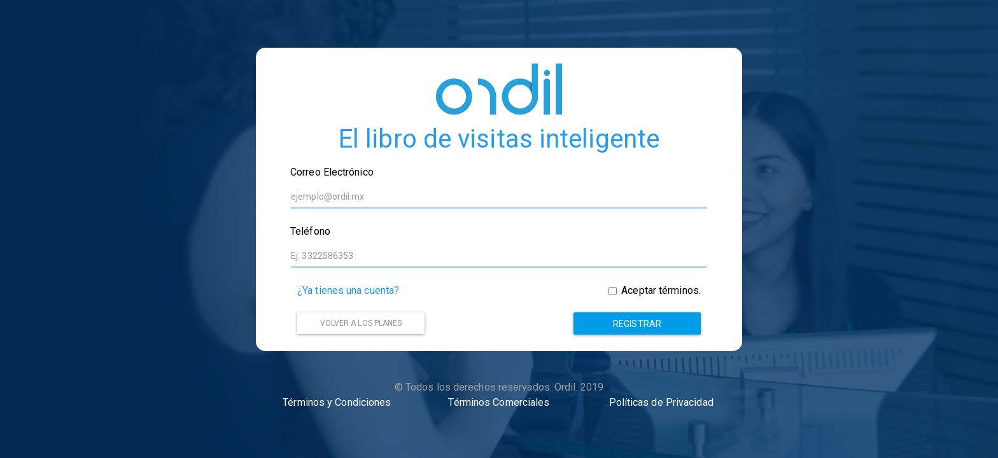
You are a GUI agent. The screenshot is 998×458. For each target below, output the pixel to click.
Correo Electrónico (332, 172)
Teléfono (310, 231)
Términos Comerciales (498, 402)
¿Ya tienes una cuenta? (348, 290)
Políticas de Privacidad (661, 402)
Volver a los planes (361, 323)
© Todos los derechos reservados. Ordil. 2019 (499, 387)
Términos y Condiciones (337, 402)
